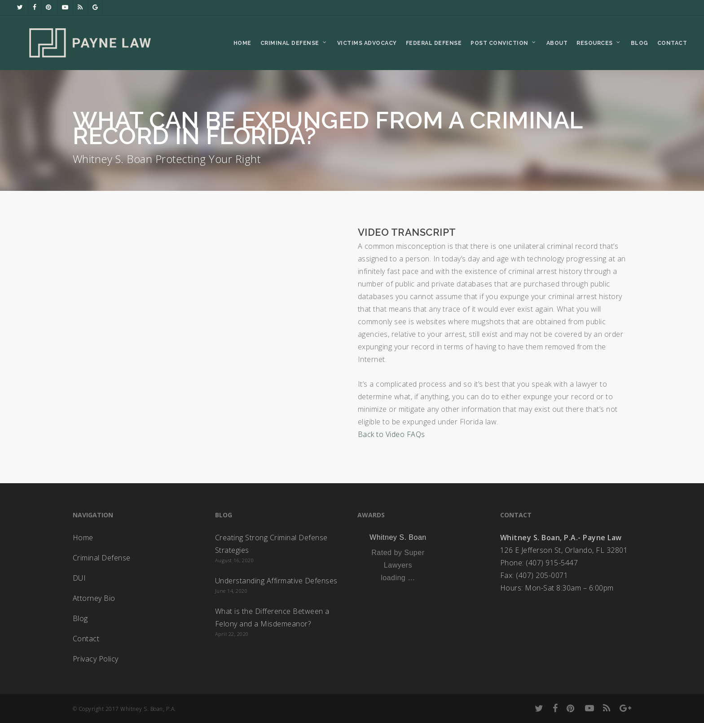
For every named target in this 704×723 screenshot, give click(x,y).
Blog (80, 618)
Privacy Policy (96, 659)
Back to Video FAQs (391, 434)
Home (83, 537)
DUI (79, 578)
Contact (86, 639)
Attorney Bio (94, 598)
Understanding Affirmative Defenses (276, 581)
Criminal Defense (102, 558)
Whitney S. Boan (398, 537)
